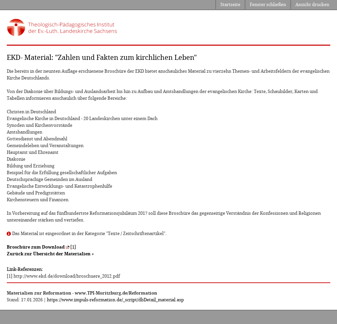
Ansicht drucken (312, 4)
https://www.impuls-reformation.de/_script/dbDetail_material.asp (115, 299)
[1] (41, 247)
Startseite (230, 4)
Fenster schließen (268, 4)
